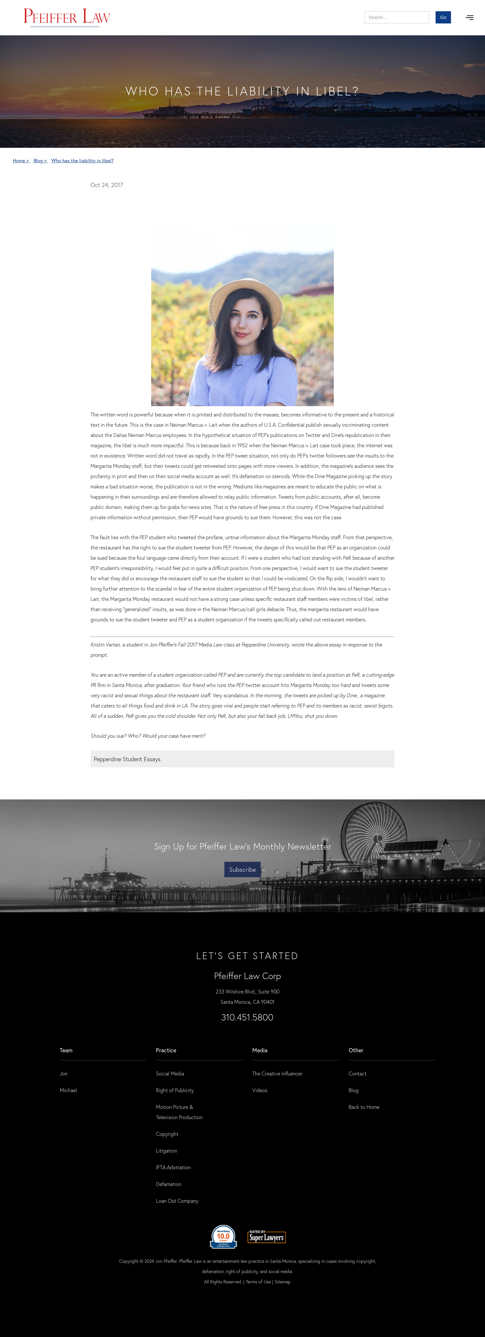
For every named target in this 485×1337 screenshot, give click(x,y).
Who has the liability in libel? (82, 160)
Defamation (168, 1184)
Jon (63, 1073)
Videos (259, 1090)
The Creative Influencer (277, 1073)
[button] (470, 18)
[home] (67, 17)
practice (166, 1050)
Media (259, 1050)
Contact (358, 1073)
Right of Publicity (175, 1090)
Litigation (166, 1150)
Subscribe (242, 869)
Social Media (170, 1073)
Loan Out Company (177, 1200)
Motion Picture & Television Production (179, 1111)
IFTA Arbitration (173, 1167)
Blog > (41, 160)
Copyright (167, 1133)
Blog (354, 1090)
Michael (68, 1090)
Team (66, 1050)
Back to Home (364, 1106)
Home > (21, 160)
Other (356, 1050)
